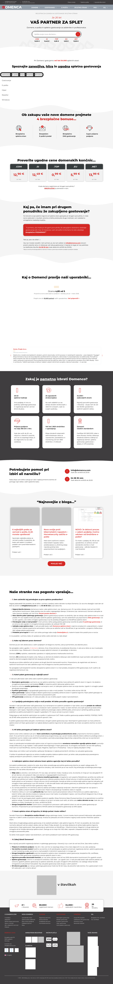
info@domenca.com (81, 470)
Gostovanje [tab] (5, 75)
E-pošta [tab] (15, 75)
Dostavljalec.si (62, 632)
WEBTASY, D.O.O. (10, 932)
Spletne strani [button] (81, 7)
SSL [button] (105, 7)
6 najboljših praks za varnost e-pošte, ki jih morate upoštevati (22, 532)
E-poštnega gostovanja (91, 622)
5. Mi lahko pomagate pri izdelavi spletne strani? (32, 730)
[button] (10, 356)
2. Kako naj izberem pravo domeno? (27, 641)
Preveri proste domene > (48, 613)
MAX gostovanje (94, 618)
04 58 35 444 (77, 478)
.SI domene (34, 648)
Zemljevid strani (91, 977)
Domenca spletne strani (61, 626)
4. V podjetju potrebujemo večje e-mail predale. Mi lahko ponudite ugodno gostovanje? (48, 701)
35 (8, 944)
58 (7, 944)
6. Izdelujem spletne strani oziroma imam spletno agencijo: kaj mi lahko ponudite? (46, 761)
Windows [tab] (39, 75)
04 (5, 944)
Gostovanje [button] (51, 7)
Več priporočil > (73, 298)
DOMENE (42, 914)
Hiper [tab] (22, 75)
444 (10, 944)
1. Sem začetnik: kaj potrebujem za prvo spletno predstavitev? (37, 599)
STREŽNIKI (77, 914)
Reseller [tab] (30, 75)
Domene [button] (35, 7)
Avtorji (86, 977)
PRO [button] (96, 7)
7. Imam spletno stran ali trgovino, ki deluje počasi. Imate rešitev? (39, 811)
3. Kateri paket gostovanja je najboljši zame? (30, 675)
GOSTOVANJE (60, 914)
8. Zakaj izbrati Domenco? (23, 839)
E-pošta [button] (65, 7)
